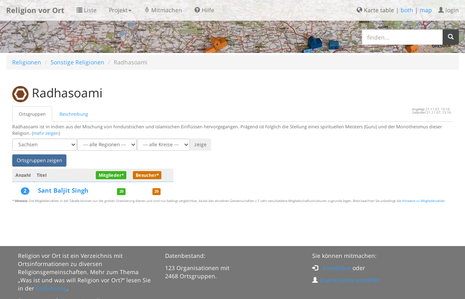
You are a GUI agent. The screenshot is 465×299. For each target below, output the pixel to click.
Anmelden (337, 268)
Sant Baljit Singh (63, 190)
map (426, 10)
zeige (200, 144)
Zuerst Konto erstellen (350, 280)
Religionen (26, 62)
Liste (87, 10)
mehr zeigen (46, 133)
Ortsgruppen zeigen (39, 160)
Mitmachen (163, 10)
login (448, 10)
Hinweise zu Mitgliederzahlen (423, 201)
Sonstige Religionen (77, 62)
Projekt (120, 10)
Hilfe (204, 10)
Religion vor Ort (35, 10)
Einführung (51, 288)
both (407, 10)
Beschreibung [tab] (74, 114)
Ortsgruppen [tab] (32, 114)
